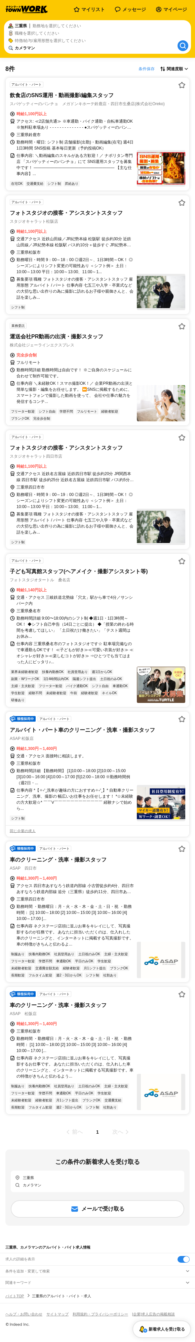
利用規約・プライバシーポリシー (100, 1314)
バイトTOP (14, 1296)
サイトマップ (57, 1314)
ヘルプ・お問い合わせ (23, 1314)
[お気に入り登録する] (181, 85)
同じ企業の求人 (23, 831)
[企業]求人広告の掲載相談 (153, 1314)
